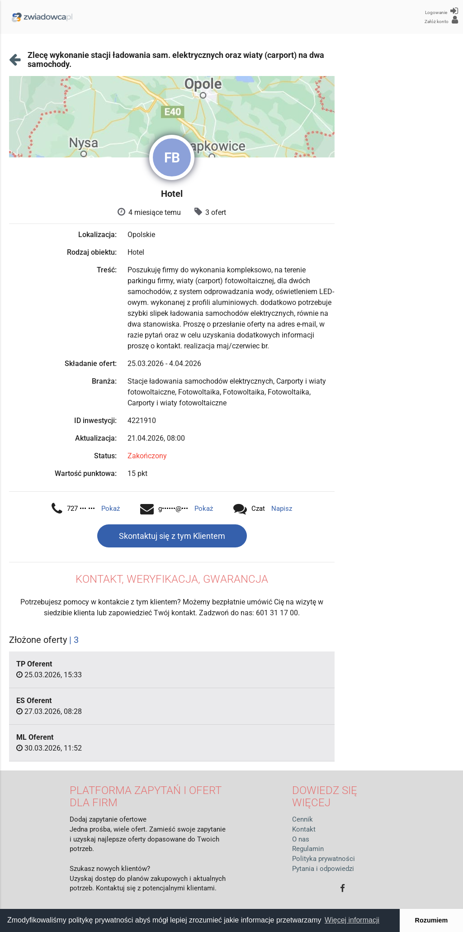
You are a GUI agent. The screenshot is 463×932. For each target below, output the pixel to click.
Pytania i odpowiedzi (323, 869)
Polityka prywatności (323, 859)
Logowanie (441, 10)
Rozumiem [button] (431, 920)
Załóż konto (441, 19)
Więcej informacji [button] (352, 920)
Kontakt (304, 829)
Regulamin (308, 849)
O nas (300, 839)
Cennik (302, 819)
